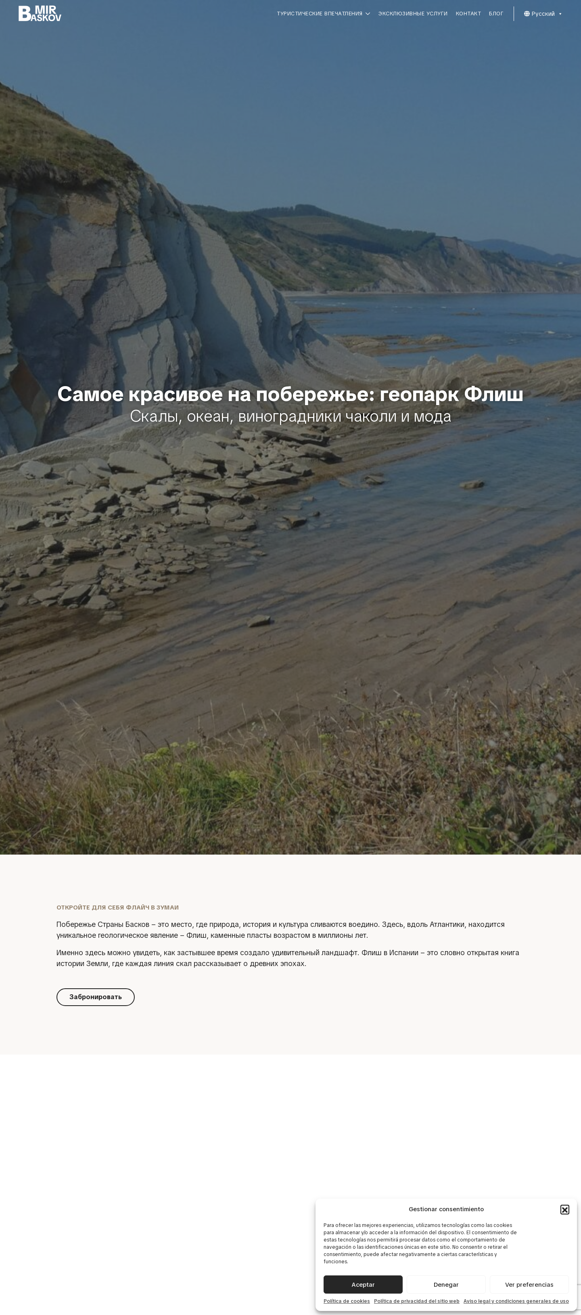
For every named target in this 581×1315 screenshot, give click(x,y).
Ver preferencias (529, 1285)
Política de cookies (347, 1301)
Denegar (446, 1285)
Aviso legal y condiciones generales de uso (516, 1301)
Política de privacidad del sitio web (417, 1301)
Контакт (468, 13)
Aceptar (363, 1285)
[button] (565, 1209)
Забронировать (95, 997)
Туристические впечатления (323, 14)
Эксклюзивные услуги (413, 13)
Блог (496, 13)
